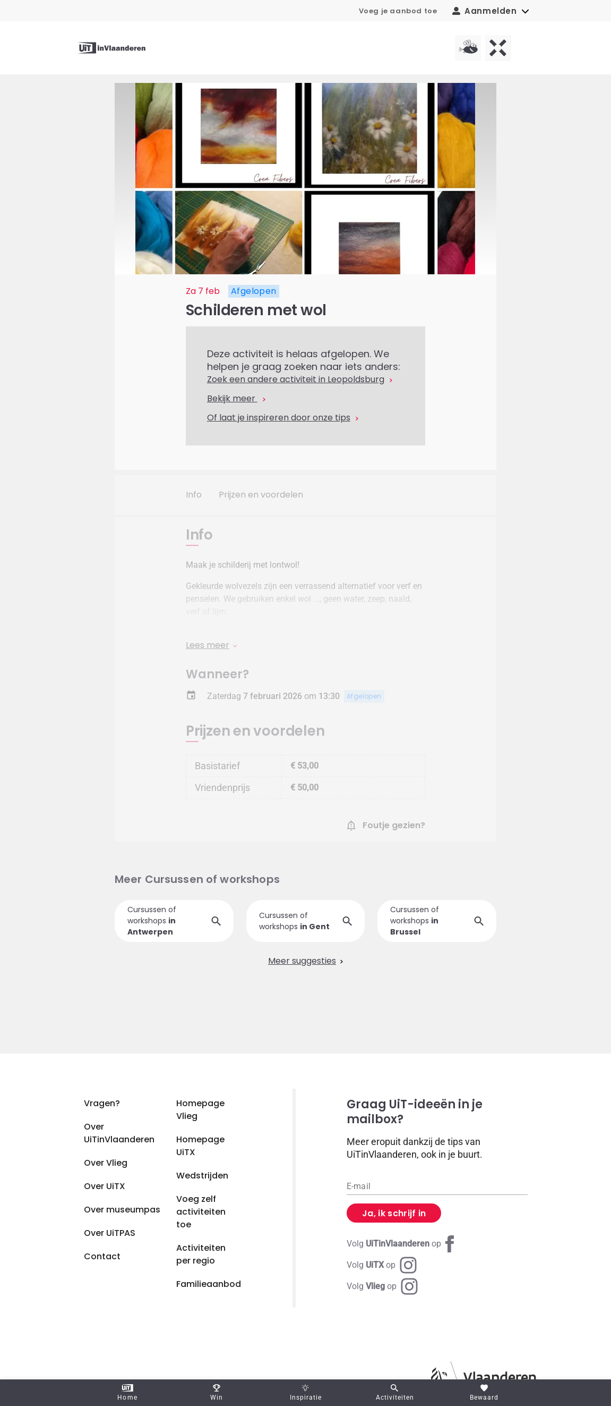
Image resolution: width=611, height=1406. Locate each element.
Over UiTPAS (109, 1233)
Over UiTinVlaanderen (119, 1133)
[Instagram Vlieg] (382, 1286)
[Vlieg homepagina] (468, 48)
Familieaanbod (208, 1284)
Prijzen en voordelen (261, 495)
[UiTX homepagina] (498, 48)
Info (194, 495)
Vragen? (102, 1103)
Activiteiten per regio (201, 1254)
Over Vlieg (105, 1163)
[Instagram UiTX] (382, 1265)
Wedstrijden (202, 1175)
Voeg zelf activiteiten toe (201, 1212)
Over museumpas (122, 1209)
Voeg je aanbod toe (398, 11)
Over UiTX (104, 1186)
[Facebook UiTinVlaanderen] (402, 1243)
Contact (102, 1256)
